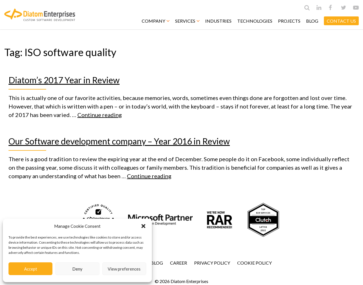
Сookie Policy (254, 262)
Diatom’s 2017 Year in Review (64, 80)
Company (155, 21)
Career (178, 262)
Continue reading (99, 114)
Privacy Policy (212, 262)
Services (187, 21)
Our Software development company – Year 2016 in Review (119, 141)
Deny (77, 268)
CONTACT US (341, 21)
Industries (218, 21)
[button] (143, 226)
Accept (30, 268)
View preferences (124, 268)
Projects (289, 21)
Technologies (254, 21)
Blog (312, 21)
